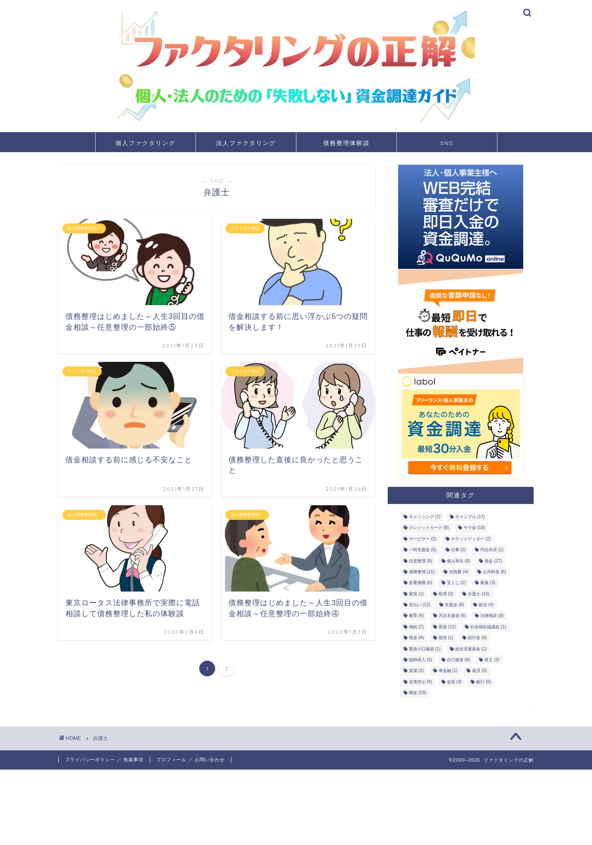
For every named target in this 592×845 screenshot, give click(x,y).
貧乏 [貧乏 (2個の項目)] (491, 659)
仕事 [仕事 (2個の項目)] (458, 550)
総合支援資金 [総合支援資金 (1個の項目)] (471, 649)
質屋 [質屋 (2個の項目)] (416, 671)
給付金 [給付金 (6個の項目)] (477, 638)
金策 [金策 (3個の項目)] (454, 682)
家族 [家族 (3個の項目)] (487, 583)
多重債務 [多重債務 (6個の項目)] (420, 583)
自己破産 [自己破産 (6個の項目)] (458, 659)
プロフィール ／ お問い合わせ (190, 759)
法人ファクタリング (246, 143)
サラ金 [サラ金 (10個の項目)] (474, 528)
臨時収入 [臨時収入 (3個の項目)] (420, 659)
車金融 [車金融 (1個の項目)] (448, 671)
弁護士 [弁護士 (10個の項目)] (478, 594)
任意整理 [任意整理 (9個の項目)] (420, 561)
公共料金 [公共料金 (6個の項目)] (494, 571)
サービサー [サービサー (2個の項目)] (422, 539)
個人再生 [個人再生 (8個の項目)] (458, 561)
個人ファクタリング (145, 143)
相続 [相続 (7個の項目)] (416, 626)
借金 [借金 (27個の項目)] (493, 561)
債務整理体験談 (346, 143)
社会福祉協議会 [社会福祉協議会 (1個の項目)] (488, 626)
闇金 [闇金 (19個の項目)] (417, 693)
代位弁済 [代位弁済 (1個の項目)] (492, 550)
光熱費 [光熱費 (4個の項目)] (458, 571)
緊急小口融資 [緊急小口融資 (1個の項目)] (425, 649)
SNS (447, 143)
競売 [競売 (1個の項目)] (446, 638)
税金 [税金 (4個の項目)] (416, 638)
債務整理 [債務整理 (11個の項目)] (421, 571)
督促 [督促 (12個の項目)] (447, 626)
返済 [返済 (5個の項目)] (479, 671)
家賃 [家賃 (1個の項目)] (416, 594)
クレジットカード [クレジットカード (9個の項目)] (429, 528)
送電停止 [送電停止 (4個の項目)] (420, 682)
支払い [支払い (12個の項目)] (419, 604)
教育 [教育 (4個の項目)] (416, 616)
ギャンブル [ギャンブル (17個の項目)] (470, 516)
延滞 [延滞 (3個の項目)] (446, 594)
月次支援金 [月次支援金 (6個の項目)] (452, 616)
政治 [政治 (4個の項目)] (486, 604)
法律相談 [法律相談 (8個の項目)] (492, 616)
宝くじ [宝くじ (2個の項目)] (456, 583)
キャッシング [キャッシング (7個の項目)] (425, 516)
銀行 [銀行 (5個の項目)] (483, 682)
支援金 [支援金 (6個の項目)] (454, 604)
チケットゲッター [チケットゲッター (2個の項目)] (471, 539)
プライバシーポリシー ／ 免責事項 (104, 759)
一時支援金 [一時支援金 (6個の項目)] (422, 550)
